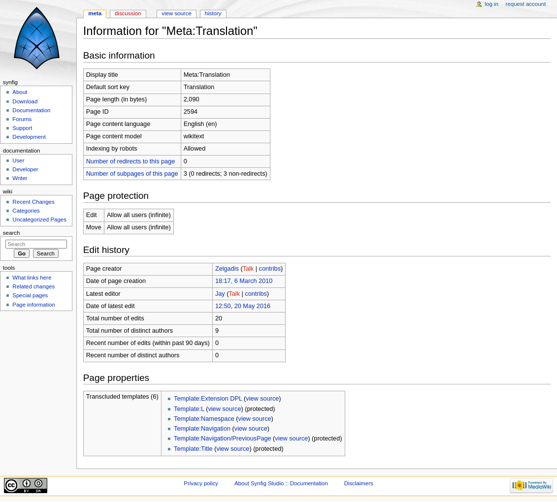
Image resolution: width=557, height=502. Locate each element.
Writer (19, 178)
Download (24, 101)
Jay (220, 293)
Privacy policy (201, 483)
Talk (248, 268)
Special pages (30, 295)
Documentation (31, 110)
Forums (22, 119)
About (19, 92)
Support (22, 128)
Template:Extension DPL (208, 398)
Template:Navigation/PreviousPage (222, 438)
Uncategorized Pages (39, 219)
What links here (31, 278)
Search (11, 233)
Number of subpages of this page (132, 173)
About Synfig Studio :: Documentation (281, 483)
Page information (33, 305)
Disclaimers (358, 483)
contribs (270, 268)
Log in (491, 4)
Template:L (189, 409)
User (18, 160)
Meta (94, 13)
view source (262, 398)
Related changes (33, 286)
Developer (25, 169)
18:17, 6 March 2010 (243, 281)
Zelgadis (227, 268)
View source (176, 13)
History (213, 13)
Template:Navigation (202, 428)
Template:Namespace (204, 418)
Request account (526, 4)
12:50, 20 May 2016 (242, 306)
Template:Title (193, 448)
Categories (25, 211)
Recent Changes (33, 202)
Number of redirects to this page (130, 161)
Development (28, 137)
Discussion (128, 13)
